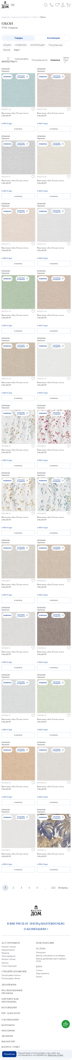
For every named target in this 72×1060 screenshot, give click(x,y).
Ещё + (17, 50)
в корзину (18, 129)
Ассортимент (11, 942)
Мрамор (5, 953)
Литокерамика (8, 956)
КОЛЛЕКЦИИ (37, 45)
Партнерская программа (10, 1000)
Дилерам (7, 1036)
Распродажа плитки (11, 975)
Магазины (8, 1030)
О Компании (10, 1019)
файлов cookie (55, 1055)
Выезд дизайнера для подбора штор (51, 960)
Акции (39, 976)
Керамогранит (8, 950)
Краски (5, 963)
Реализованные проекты (12, 992)
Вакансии (8, 1041)
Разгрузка (40, 952)
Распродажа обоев (11, 978)
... (45, 887)
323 (53, 887)
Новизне (55, 60)
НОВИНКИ (20, 45)
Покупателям (45, 942)
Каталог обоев (8, 959)
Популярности (39, 60)
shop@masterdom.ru (47, 924)
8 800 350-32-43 (17, 924)
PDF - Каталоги (11, 1013)
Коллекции (53, 38)
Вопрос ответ (11, 1046)
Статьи (39, 970)
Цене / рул (66, 59)
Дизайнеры (9, 984)
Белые (6, 50)
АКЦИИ (7, 45)
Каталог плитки (9, 947)
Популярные (55, 45)
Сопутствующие (9, 966)
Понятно (9, 1054)
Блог (39, 966)
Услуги (40, 948)
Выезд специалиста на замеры (50, 955)
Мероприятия (42, 973)
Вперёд (63, 887)
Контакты (8, 1025)
